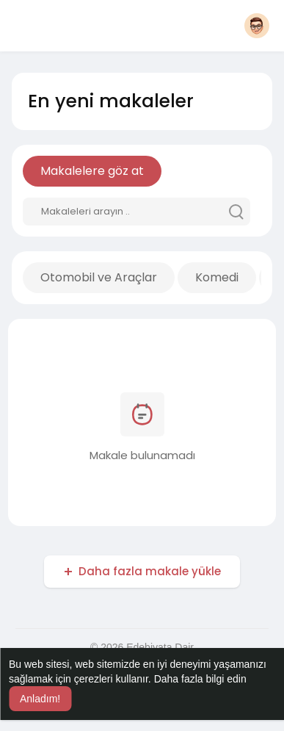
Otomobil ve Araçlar (98, 277)
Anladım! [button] (40, 699)
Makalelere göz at (92, 170)
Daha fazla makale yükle (150, 571)
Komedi (217, 277)
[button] (257, 25)
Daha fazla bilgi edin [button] (200, 679)
